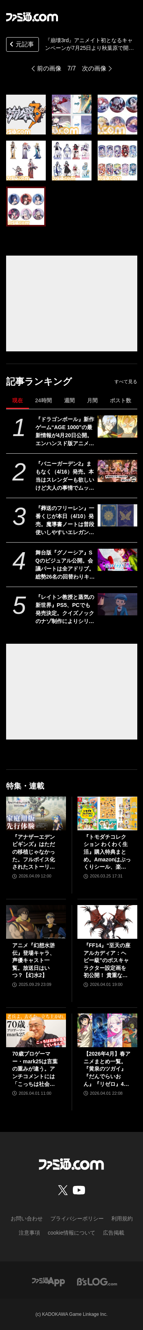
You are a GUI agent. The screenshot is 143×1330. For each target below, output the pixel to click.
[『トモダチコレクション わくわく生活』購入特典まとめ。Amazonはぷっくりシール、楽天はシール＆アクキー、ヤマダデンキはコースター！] (107, 813)
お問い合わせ (27, 1218)
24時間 (43, 400)
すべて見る (125, 381)
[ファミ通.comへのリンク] (32, 16)
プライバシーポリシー (77, 1218)
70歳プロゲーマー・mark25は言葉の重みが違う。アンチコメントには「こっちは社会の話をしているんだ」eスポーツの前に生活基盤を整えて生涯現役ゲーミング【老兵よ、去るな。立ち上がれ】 (35, 1069)
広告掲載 (113, 1233)
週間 (69, 400)
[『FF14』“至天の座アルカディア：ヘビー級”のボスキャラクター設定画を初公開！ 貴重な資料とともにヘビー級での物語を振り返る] (107, 922)
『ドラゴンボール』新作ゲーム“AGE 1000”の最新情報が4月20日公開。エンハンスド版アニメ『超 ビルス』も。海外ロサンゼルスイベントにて (64, 432)
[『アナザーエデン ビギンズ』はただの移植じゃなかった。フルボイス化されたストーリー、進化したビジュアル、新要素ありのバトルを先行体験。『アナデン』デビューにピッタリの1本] (36, 813)
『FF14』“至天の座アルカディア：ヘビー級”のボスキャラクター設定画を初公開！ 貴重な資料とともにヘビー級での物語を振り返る (107, 960)
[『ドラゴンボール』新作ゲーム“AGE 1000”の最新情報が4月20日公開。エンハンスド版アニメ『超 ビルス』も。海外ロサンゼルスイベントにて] (117, 426)
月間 (92, 400)
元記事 (21, 45)
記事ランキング (39, 381)
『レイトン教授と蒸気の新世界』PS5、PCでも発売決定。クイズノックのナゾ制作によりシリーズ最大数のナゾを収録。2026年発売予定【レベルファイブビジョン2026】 (64, 609)
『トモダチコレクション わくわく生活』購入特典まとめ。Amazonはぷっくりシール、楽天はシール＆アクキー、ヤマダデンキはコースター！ (107, 852)
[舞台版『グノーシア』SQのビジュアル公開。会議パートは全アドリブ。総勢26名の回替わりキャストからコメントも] (117, 560)
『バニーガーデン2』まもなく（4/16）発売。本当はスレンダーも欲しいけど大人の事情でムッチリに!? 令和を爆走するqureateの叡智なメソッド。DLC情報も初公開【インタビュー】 (64, 476)
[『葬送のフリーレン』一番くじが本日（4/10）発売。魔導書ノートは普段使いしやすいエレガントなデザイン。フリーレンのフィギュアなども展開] (117, 515)
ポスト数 (120, 400)
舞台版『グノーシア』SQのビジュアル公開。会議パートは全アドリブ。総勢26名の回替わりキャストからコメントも (65, 565)
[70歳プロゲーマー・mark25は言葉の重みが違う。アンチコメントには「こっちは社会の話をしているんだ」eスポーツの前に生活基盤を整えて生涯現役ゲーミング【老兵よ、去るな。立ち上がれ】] (36, 1030)
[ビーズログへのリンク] (97, 1281)
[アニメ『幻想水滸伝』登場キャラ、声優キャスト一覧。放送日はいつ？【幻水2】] (36, 922)
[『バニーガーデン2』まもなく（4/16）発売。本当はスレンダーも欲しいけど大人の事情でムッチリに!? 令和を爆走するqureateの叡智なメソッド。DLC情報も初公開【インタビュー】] (117, 471)
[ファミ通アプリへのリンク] (48, 1281)
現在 (17, 400)
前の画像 (49, 68)
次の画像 (94, 68)
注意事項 (29, 1233)
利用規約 (122, 1218)
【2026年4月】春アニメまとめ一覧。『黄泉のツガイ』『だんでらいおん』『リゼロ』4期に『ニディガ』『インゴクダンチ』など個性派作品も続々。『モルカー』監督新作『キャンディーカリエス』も (107, 1069)
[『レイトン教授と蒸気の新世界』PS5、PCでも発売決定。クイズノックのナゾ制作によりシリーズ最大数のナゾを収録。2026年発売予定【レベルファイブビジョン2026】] (117, 604)
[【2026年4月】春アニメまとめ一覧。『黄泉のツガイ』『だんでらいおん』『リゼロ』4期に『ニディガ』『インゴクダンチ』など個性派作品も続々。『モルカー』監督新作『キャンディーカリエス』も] (107, 1030)
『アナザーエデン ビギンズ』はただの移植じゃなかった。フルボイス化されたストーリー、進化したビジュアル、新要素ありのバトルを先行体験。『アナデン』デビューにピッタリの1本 (33, 852)
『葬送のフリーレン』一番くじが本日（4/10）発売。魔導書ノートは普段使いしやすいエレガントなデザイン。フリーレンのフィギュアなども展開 (64, 520)
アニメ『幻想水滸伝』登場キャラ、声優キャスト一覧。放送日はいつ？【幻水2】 (33, 960)
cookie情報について (71, 1233)
